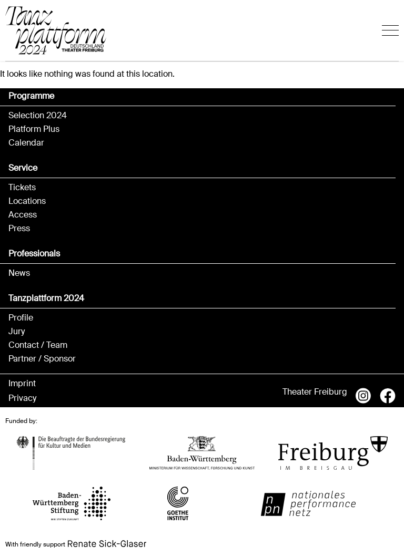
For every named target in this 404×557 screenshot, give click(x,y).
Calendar (26, 143)
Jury (16, 331)
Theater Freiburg (314, 392)
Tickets (22, 187)
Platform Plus (33, 129)
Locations (27, 201)
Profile (20, 318)
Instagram (363, 396)
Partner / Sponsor (42, 359)
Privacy (22, 398)
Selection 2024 (37, 115)
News (19, 273)
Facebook (388, 396)
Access (22, 215)
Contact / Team (37, 345)
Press (19, 228)
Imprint (22, 383)
